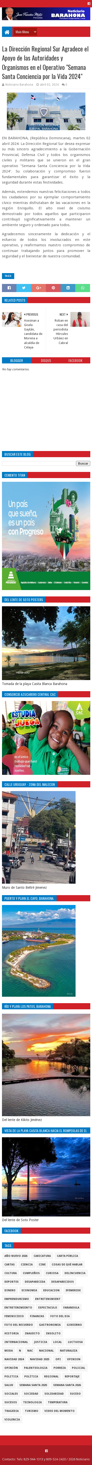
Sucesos (10, 1402)
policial (78, 1368)
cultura (10, 1273)
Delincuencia (75, 1273)
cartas (9, 1264)
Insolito (53, 1333)
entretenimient (48, 1299)
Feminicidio (14, 1316)
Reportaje (72, 1376)
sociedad (31, 1393)
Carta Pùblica (67, 1256)
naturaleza (68, 1350)
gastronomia (50, 1324)
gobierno (74, 1324)
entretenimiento (18, 1307)
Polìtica (31, 1376)
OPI (58, 1359)
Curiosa (52, 1273)
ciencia (27, 1264)
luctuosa (75, 1342)
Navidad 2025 (39, 1359)
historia (11, 1333)
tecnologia (32, 1402)
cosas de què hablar (67, 1264)
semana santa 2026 (67, 1385)
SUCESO (75, 1393)
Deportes (11, 1281)
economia (29, 1290)
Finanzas (37, 1316)
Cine (42, 1264)
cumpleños (31, 1273)
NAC (30, 1350)
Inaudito (32, 1333)
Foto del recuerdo (18, 1324)
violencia (12, 1419)
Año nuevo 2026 (15, 1256)
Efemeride (73, 1290)
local (57, 1342)
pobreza (59, 1368)
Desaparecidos (62, 1281)
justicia (40, 1342)
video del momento (59, 1411)
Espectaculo (47, 1307)
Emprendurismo (16, 1299)
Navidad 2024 (14, 1359)
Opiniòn (11, 1368)
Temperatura (57, 1402)
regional (51, 1376)
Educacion (51, 1290)
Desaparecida (35, 1281)
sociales (11, 1393)
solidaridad (54, 1393)
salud (8, 1385)
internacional (16, 1342)
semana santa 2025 (33, 1385)
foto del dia (60, 1316)
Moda (8, 1350)
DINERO (9, 1290)
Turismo (31, 1411)
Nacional (46, 1350)
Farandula (71, 1307)
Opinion (73, 1359)
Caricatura (42, 1256)
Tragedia (11, 1411)
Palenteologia (35, 1368)
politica (11, 1376)
